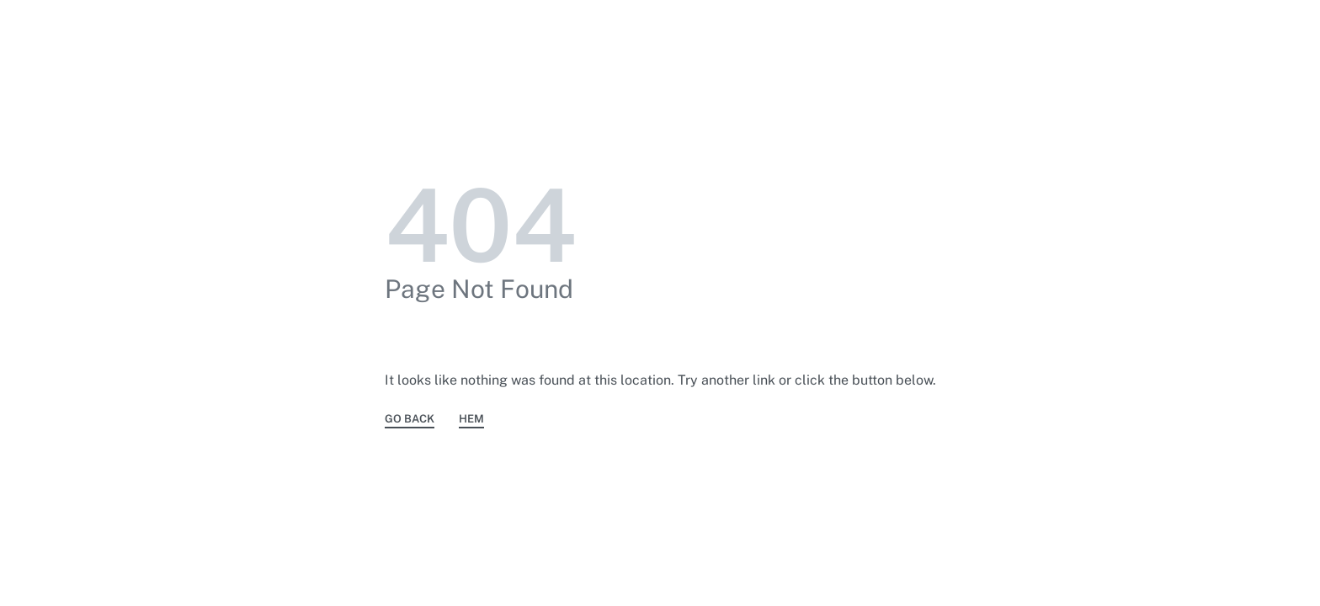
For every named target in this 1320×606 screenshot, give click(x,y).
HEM (471, 419)
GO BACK (409, 419)
